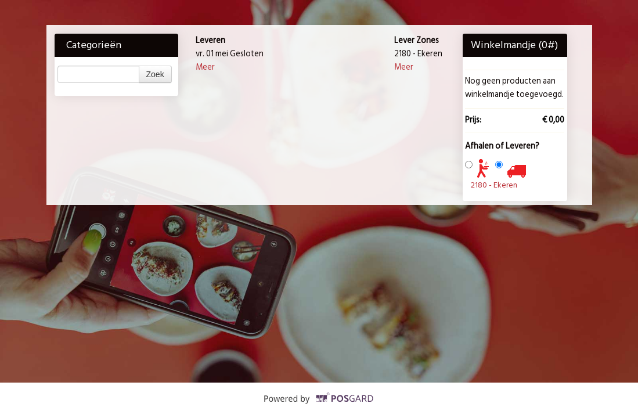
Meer (205, 67)
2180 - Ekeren (494, 185)
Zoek (155, 74)
